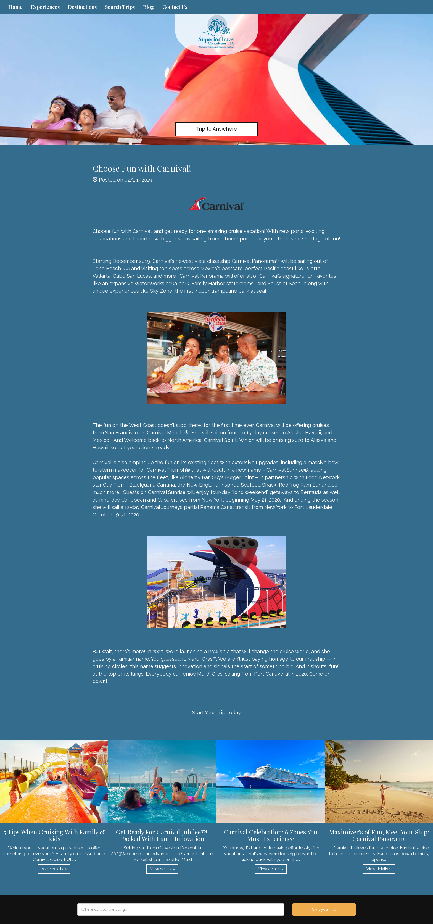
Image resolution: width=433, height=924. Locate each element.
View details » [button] (54, 869)
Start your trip (324, 909)
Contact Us (174, 7)
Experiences (45, 7)
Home (15, 7)
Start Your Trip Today (216, 712)
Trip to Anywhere (216, 129)
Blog (148, 7)
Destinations (82, 7)
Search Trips (120, 7)
